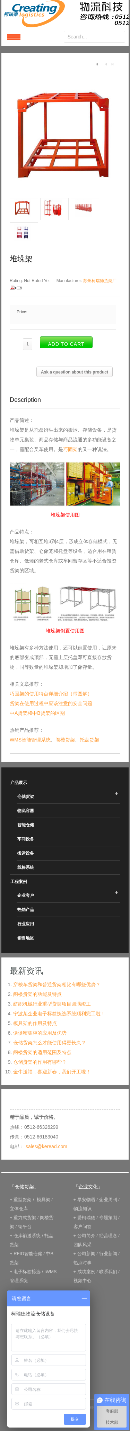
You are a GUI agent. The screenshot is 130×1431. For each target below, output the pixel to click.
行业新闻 (108, 1253)
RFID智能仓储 (28, 1253)
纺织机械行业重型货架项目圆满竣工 (52, 1004)
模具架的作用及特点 (35, 1023)
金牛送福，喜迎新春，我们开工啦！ (52, 1071)
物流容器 (25, 810)
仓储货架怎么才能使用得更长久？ (49, 1042)
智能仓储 (25, 824)
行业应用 (25, 923)
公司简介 (86, 1235)
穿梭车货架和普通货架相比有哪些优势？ (57, 984)
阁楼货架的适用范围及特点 (42, 1052)
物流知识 (82, 1208)
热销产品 (25, 909)
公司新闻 (86, 1253)
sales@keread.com (46, 1146)
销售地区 (25, 938)
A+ (98, 64)
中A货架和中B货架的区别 (37, 713)
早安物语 (86, 1199)
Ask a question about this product (74, 372)
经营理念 (108, 1235)
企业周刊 (108, 1199)
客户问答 (82, 1226)
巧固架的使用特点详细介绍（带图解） (51, 693)
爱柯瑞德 (86, 1217)
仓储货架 (25, 796)
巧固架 (70, 449)
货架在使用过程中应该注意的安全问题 (51, 703)
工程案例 (18, 881)
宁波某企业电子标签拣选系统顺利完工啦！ (59, 1013)
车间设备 (25, 839)
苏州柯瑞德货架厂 (99, 280)
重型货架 (23, 1199)
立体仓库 (19, 1208)
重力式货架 (25, 1217)
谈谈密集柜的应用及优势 (40, 1033)
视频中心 (82, 1280)
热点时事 (82, 1262)
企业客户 (25, 895)
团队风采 (82, 1244)
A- (113, 64)
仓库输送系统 (27, 1235)
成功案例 (86, 1271)
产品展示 (18, 782)
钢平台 (25, 1226)
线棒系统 (25, 867)
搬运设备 (25, 853)
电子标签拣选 (27, 1271)
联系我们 (108, 1271)
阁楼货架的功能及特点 (37, 994)
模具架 (43, 1199)
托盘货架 (89, 739)
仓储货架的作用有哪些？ (40, 1062)
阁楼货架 (65, 739)
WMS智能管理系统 (30, 739)
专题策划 (108, 1217)
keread (65, 13)
